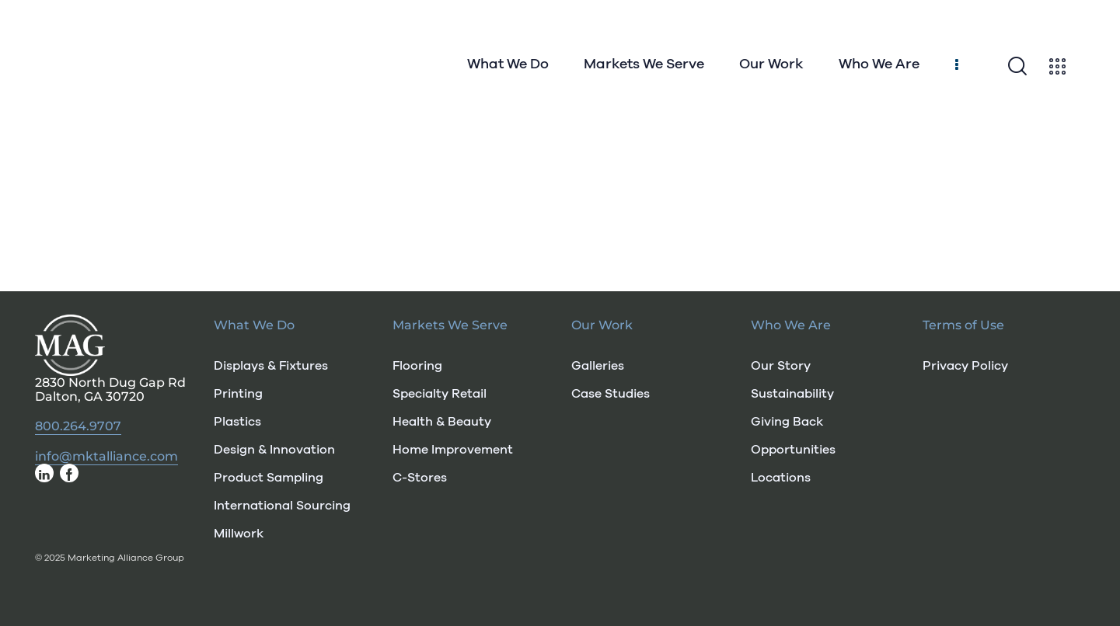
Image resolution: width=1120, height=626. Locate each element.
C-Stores (420, 477)
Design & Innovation (274, 449)
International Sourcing (282, 505)
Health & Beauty (442, 422)
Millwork (238, 533)
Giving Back (787, 422)
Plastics (237, 422)
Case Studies (610, 394)
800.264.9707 (78, 426)
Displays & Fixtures (271, 366)
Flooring (417, 366)
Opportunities (793, 449)
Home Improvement (453, 449)
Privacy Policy (965, 366)
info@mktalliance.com (106, 457)
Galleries (597, 366)
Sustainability (792, 394)
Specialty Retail (440, 394)
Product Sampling (268, 477)
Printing (238, 394)
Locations (781, 477)
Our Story (781, 366)
